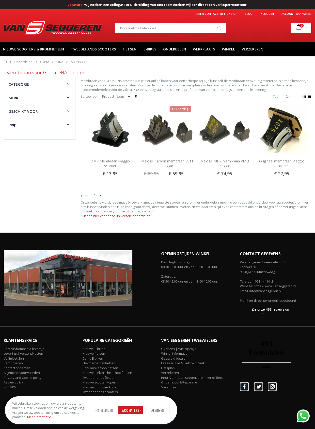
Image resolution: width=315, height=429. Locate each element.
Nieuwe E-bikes (93, 349)
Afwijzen (157, 410)
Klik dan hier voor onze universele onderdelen (115, 216)
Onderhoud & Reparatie (179, 382)
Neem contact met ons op (216, 14)
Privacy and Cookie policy (23, 377)
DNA (60, 62)
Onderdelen (23, 62)
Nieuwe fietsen (93, 353)
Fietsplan (168, 368)
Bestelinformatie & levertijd (24, 349)
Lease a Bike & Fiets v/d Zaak (183, 363)
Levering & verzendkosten (23, 353)
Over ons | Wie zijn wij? (178, 349)
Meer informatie (39, 417)
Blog (248, 14)
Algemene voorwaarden (22, 372)
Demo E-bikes (92, 358)
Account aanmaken (296, 14)
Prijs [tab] (13, 124)
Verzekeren (170, 372)
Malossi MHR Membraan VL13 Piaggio (224, 163)
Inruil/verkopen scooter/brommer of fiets (192, 377)
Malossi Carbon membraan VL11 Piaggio (167, 163)
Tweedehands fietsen (98, 377)
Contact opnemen (17, 368)
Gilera (44, 62)
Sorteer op (89, 96)
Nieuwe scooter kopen (99, 382)
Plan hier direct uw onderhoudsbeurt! (268, 300)
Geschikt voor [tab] (23, 111)
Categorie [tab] (19, 84)
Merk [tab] (13, 97)
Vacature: (75, 4)
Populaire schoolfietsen (100, 368)
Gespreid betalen (174, 358)
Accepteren (132, 410)
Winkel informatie (174, 353)
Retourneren (13, 363)
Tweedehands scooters (100, 392)
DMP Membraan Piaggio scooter (110, 163)
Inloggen (267, 14)
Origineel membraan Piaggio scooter (281, 163)
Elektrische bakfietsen (99, 363)
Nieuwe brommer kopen (100, 387)
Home (5, 61)
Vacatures (168, 387)
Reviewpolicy (13, 382)
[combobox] (170, 28)
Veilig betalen (14, 358)
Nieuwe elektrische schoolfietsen (107, 372)
